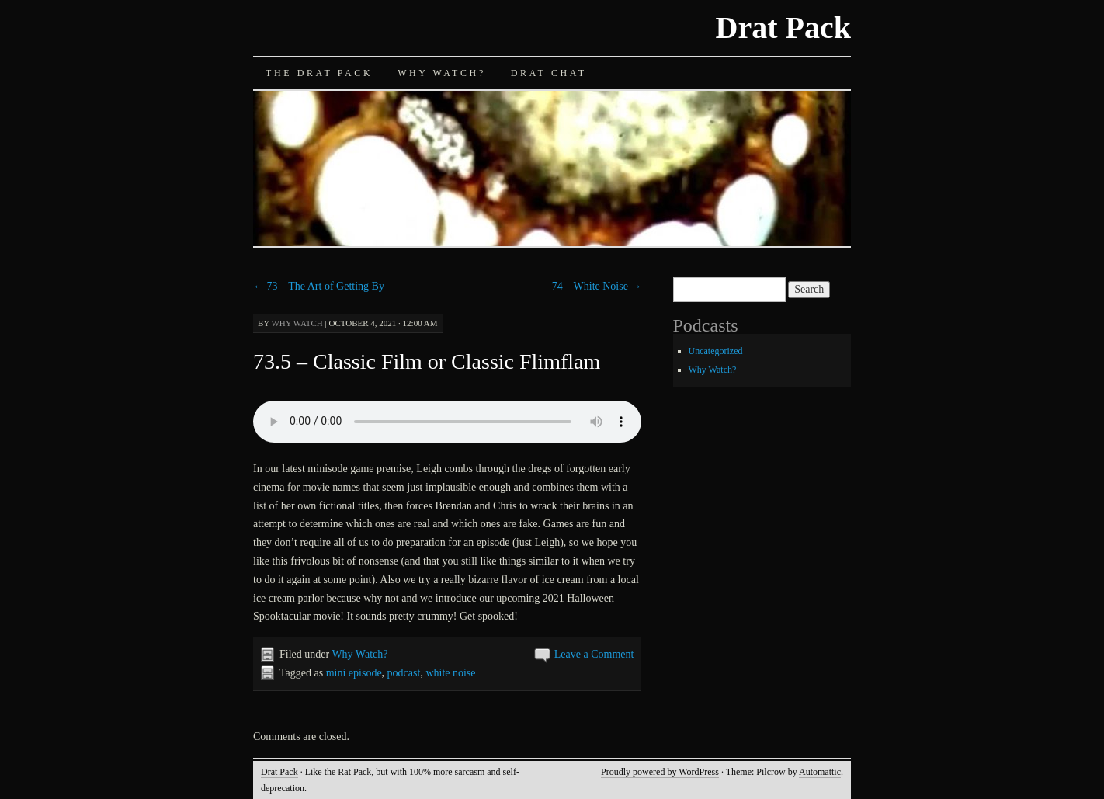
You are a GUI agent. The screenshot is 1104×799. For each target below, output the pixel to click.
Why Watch (296, 323)
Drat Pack (783, 27)
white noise (450, 673)
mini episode (354, 673)
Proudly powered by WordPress (660, 771)
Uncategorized (716, 351)
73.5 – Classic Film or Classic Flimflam (426, 361)
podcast (404, 673)
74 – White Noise (597, 286)
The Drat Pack (319, 73)
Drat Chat (549, 73)
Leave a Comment (594, 654)
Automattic (820, 771)
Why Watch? (442, 73)
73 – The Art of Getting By (318, 286)
